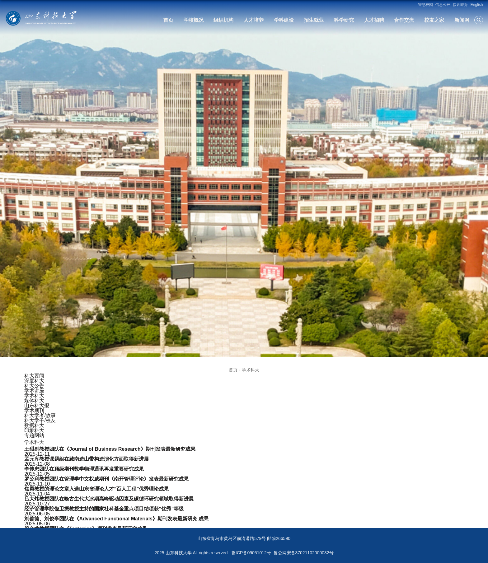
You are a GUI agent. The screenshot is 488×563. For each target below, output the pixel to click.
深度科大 (34, 380)
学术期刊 (34, 410)
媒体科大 (34, 400)
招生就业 (314, 20)
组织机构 (223, 20)
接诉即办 (460, 4)
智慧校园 (425, 4)
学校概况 (194, 20)
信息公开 (442, 4)
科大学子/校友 (39, 420)
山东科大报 (36, 405)
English (476, 4)
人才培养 (254, 20)
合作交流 (404, 20)
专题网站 (34, 435)
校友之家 (434, 20)
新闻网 (461, 20)
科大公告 (34, 385)
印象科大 (34, 430)
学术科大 (250, 369)
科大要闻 (34, 375)
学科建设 (284, 20)
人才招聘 (374, 20)
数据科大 (34, 425)
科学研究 (344, 20)
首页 (168, 20)
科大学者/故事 (39, 415)
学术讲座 (34, 390)
